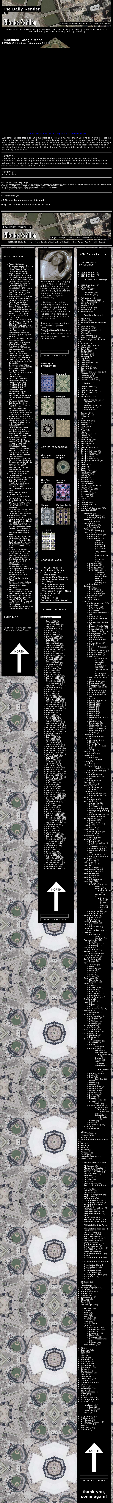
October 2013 (52, 657)
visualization (87, 1398)
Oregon (87, 932)
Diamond (93, 1327)
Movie (84, 1143)
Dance (84, 394)
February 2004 (53, 834)
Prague (92, 1096)
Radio (84, 1303)
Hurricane (89, 1405)
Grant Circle (95, 643)
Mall (91, 656)
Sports (84, 1358)
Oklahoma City (96, 930)
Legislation (89, 402)
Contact (102, 242)
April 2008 (51, 741)
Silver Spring (96, 816)
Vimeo (84, 1396)
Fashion (85, 424)
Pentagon (94, 1022)
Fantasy (85, 422)
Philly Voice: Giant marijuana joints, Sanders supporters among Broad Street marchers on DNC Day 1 (21, 431)
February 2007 (53, 767)
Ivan (91, 1407)
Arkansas (88, 529)
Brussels (93, 1043)
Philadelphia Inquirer (94, 1229)
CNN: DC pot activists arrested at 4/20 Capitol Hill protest (21, 327)
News (83, 1159)
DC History (86, 396)
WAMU (87, 1256)
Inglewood (100, 546)
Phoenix (93, 525)
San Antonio (95, 997)
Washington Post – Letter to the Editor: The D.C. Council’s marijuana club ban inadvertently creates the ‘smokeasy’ (19, 451)
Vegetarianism (88, 1392)
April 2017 (51, 634)
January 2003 (52, 859)
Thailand (88, 999)
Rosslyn (93, 1024)
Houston (93, 995)
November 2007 (53, 750)
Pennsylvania (90, 940)
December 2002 (53, 861)
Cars (72, 184)
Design (84, 413)
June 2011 (51, 669)
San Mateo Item (92, 1240)
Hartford (93, 599)
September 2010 (54, 686)
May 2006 (50, 785)
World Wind (86, 1424)
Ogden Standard (92, 1217)
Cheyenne (94, 1128)
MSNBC (87, 1206)
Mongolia (93, 1088)
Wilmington (95, 736)
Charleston (94, 1031)
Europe (92, 1048)
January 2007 (52, 769)
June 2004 (51, 828)
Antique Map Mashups (55, 577)
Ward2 (92, 704)
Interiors (85, 495)
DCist (86, 1181)
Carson (98, 540)
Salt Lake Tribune (93, 1237)
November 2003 (53, 840)
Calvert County (96, 809)
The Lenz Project (52, 591)
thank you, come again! (94, 1494)
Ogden (92, 1005)
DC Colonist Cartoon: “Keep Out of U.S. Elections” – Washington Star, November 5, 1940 (20, 563)
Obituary (85, 1282)
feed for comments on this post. (24, 200)
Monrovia (93, 1090)
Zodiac (84, 1430)
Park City (94, 1007)
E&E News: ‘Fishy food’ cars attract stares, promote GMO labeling (21, 511)
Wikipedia (86, 1418)
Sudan (92, 1121)
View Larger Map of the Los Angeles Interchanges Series (56, 134)
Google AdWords (89, 453)
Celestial (85, 366)
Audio (84, 332)
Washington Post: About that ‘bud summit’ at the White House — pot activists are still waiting (20, 441)
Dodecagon (94, 1329)
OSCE (83, 1290)
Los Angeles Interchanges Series (33, 186)
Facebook (85, 421)
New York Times (92, 1212)
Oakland (93, 563)
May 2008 (50, 739)
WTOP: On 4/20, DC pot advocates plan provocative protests (21, 340)
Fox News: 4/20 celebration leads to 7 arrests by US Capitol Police (20, 333)
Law (83, 500)
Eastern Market (96, 628)
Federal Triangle (97, 632)
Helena (92, 860)
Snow (86, 1413)
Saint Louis (95, 854)
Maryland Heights (98, 851)
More (91, 1335)
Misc (86, 1322)
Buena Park (95, 537)
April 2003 (51, 853)
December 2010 (53, 680)
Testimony (86, 1377)
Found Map (86, 434)
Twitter (84, 1386)
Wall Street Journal (93, 1254)
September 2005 (54, 800)
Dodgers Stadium (99, 543)
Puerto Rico (90, 948)
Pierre (92, 961)
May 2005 (50, 807)
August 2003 (52, 846)
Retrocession (90, 406)
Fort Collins (95, 594)
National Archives (90, 1157)
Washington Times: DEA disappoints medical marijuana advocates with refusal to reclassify (21, 422)
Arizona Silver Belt (93, 1170)
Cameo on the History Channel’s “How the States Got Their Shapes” (20, 585)
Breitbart (88, 1176)
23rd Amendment (92, 400)
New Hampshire (91, 870)
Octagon (93, 1337)
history (84, 480)
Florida (87, 738)
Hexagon (93, 1333)
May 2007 (50, 762)
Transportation (88, 1382)
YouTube (85, 1428)
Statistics (85, 1363)
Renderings (86, 1305)
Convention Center (98, 622)
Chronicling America (91, 372)
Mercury (93, 969)
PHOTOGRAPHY (36, 32)
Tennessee (89, 978)
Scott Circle (95, 693)
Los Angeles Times (93, 1202)
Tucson (92, 527)
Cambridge (94, 822)
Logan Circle (95, 655)
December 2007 (53, 748)
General (85, 441)
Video (83, 1394)
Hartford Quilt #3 (17, 384)
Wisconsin (89, 1033)
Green (84, 468)
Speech (84, 1356)
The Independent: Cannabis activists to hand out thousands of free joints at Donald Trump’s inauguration (20, 412)
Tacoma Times (91, 1242)
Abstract (88, 1308)
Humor (84, 487)
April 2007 (51, 764)
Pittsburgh (94, 946)
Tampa (92, 750)
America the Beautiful (20, 595)
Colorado (88, 586)
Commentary (87, 378)
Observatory (95, 685)
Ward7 (92, 714)
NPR (86, 1216)
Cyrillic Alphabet (89, 391)
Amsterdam (105, 1069)
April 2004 (51, 832)
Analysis (85, 304)
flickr (83, 432)
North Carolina (91, 915)
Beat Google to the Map (93, 340)
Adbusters (86, 298)
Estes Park (94, 592)
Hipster (84, 478)
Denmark (99, 1052)
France (98, 1060)
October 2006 (52, 775)
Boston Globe (91, 1174)
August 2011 (52, 665)
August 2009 (52, 710)
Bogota (103, 1117)
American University (94, 606)
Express (93, 1273)
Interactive (86, 493)
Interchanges (34, 187)
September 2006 (54, 777)
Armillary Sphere (92, 315)
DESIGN (59, 32)
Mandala (88, 1318)
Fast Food (86, 426)
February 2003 (53, 857)
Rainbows (88, 1411)
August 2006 (52, 779)
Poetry (84, 1293)
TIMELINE (56, 30)
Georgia (88, 752)
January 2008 (52, 747)
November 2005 (53, 796)
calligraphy (86, 357)
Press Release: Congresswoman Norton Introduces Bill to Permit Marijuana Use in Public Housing (21, 268)
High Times (89, 1197)
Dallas (92, 989)
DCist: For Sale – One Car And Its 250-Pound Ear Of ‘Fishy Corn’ (20, 321)
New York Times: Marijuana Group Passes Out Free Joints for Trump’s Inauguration (21, 372)
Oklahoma (89, 929)
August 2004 (52, 825)
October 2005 (52, 798)
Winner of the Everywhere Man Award (54, 599)
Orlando (93, 744)
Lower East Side (103, 904)
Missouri (88, 839)
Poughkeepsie (96, 911)
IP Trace (85, 497)
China (92, 1045)
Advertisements (88, 300)
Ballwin (93, 841)
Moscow (99, 1100)
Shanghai (99, 1047)
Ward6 (92, 712)
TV (82, 1384)
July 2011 (51, 667)
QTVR (83, 1301)
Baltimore (94, 805)
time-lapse (86, 1379)
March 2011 (51, 674)
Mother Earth (90, 1324)
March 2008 (51, 743)
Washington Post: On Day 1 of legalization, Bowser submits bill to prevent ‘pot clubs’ (20, 461)
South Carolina (91, 955)
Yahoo (84, 1426)
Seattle (92, 1028)
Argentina (99, 1107)
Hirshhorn (100, 658)
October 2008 (52, 729)
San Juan (94, 950)
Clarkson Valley (97, 843)
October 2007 (52, 752)
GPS (83, 462)
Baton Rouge (95, 793)
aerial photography (16, 184)
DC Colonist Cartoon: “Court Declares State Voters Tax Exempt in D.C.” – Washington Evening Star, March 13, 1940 (21, 529)
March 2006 (51, 788)
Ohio (86, 925)
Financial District (99, 574)
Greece (98, 1062)
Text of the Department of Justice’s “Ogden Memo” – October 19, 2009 (20, 545)
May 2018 (50, 623)
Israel (92, 1081)
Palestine (93, 1094)
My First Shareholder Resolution (19, 497)
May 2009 (50, 716)
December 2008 (53, 726)
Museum (85, 1149)
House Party (87, 483)
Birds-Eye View (88, 345)
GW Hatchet (90, 1193)
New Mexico (90, 877)
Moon (92, 970)
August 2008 (52, 733)
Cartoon (85, 364)
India (91, 1075)
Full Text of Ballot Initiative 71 (18, 493)
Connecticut (90, 597)
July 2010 (51, 689)
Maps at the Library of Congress (55, 593)
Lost (86, 1316)
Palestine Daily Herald (95, 1221)
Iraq (91, 1077)
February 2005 (53, 813)
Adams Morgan (96, 603)
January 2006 (52, 792)
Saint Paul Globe (92, 1235)
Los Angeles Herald (94, 1200)
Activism (85, 289)
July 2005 (51, 804)
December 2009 (53, 703)
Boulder (93, 588)
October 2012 (52, 663)
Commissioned (88, 380)
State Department (98, 694)
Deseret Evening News (95, 1185)
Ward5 (92, 710)
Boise (92, 763)
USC (97, 561)
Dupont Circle (96, 626)
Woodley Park (96, 729)
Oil (82, 1284)
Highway (4, 186)
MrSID (84, 1145)
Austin (92, 986)
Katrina (93, 1409)
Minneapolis (95, 832)
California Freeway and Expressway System (51, 184)
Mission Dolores (98, 581)
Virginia (88, 1014)
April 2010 (51, 695)
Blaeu (84, 347)
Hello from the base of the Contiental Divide (20, 602)
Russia (92, 1098)
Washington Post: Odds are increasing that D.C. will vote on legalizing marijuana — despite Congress (21, 481)
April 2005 (51, 809)
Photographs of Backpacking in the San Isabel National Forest (21, 607)
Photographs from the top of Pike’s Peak (20, 598)
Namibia (93, 1092)
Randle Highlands (98, 687)
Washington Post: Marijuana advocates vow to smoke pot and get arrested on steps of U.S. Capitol (20, 348)
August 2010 (52, 688)
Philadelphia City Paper (96, 1225)
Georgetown (95, 634)
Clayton (93, 845)
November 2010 (53, 682)
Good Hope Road (97, 639)
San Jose (93, 584)
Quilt (86, 1326)
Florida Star (90, 1189)
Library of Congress (91, 508)
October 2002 (52, 865)
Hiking (84, 476)
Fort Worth (94, 993)
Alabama (88, 514)
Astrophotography (90, 330)
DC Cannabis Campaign (96, 280)
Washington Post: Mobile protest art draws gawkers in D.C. (20, 517)
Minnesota (89, 830)
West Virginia (90, 1029)
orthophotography (90, 1288)
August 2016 (52, 638)
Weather (85, 1401)
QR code (85, 1299)
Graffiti (84, 464)
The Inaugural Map (53, 584)
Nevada (87, 866)
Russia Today (90, 1233)
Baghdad (99, 1079)
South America (96, 1106)
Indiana (87, 773)
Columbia (94, 957)
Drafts (87, 383)
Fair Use (88, 242)
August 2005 (52, 802)
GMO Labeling (88, 447)
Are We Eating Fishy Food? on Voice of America (19, 506)
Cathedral (94, 611)
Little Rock (94, 531)
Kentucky (88, 786)
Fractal (87, 1310)
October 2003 (52, 842)
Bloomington (95, 774)
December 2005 (53, 794)
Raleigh (93, 919)
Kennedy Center (97, 651)
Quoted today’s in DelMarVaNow (18, 474)
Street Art (86, 1371)
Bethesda (93, 807)
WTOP (87, 1278)
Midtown (104, 908)
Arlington (94, 1018)
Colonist (44, 242)
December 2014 (53, 649)
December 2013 (53, 655)
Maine (87, 797)
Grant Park (100, 769)
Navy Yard (94, 683)
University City (96, 856)
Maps (86, 404)
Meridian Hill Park (98, 677)
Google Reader (88, 459)
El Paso (93, 991)
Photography (87, 1291)
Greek (84, 466)
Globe (92, 1331)
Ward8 (92, 715)
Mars (91, 967)
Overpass (55, 186)
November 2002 (53, 863)
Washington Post (92, 1271)
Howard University (98, 647)
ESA (83, 419)
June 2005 (51, 806)
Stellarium (86, 1365)
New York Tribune (93, 1214)
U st (91, 698)
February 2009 (53, 722)
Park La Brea (101, 556)
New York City (96, 885)
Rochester (94, 913)
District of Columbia (62, 242)
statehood (86, 1361)
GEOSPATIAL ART (28, 30)
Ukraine (93, 1123)
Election (85, 417)
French (84, 436)
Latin (83, 499)
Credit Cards (87, 387)
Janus (87, 1312)
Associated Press (92, 1172)
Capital (84, 359)
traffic (62, 186)
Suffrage (88, 409)
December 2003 (53, 838)
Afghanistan (95, 1041)
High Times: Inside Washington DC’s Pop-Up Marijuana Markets (20, 275)
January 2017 (52, 636)
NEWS (66, 30)
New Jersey (89, 873)
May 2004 (50, 830)
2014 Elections (88, 276)
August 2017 (52, 629)
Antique (85, 311)
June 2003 (51, 849)
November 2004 (53, 819)
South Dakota (90, 959)
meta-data (86, 1138)
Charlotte (93, 917)
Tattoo (84, 1375)
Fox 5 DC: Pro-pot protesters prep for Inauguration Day (18, 380)
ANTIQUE (50, 32)
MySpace (85, 1153)
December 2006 (53, 771)
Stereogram (86, 1367)
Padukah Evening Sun (95, 1219)
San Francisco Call (93, 1238)
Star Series (89, 1345)
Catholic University (99, 613)
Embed (96, 184)
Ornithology (87, 1286)
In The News (87, 489)
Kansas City (95, 849)
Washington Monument (100, 674)
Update (84, 1390)
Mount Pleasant (97, 681)
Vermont (88, 1010)
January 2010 (52, 701)
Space (87, 963)
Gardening (86, 440)
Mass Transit (87, 1134)
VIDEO (68, 32)
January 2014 (52, 653)
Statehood (89, 408)
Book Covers (87, 349)
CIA (91, 1020)
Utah (86, 1003)
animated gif (87, 308)
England (99, 1058)
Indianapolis (95, 776)
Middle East (95, 1087)
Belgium (99, 1050)
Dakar (97, 1104)
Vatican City (95, 1125)
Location (44, 187)
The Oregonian (91, 1246)
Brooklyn (99, 889)
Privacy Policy (77, 242)
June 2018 (51, 621)
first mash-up (74, 138)
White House (95, 727)
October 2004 (52, 821)
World (87, 1039)
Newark (92, 875)
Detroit (92, 828)
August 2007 (52, 756)
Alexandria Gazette (93, 1168)
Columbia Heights (98, 618)
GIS (82, 445)
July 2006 (51, 781)
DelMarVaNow (90, 1183)
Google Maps (20, 138)
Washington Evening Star (96, 1261)
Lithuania (99, 1064)
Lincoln (93, 864)
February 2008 (53, 745)
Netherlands (101, 1066)
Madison (93, 1035)
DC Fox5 (88, 1179)
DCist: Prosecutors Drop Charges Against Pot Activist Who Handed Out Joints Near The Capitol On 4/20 (21, 308)
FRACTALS (102, 30)
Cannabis (88, 293)
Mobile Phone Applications (94, 1140)
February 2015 (53, 646)
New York (88, 881)
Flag (83, 430)
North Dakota (90, 921)
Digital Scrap (87, 415)
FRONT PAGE (12, 30)
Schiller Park (95, 771)
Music (84, 1151)
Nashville (93, 982)
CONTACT (79, 32)
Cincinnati (94, 927)
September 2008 (54, 731)
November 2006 (53, 773)
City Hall (93, 616)
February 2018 (53, 625)
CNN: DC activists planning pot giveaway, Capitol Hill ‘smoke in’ (20, 355)
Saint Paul (94, 833)
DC (85, 601)
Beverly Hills (95, 535)
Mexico (92, 1085)
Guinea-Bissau (96, 1073)
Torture (84, 1380)
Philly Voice (90, 1231)
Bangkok (93, 1001)
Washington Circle (98, 717)
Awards (84, 334)
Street (84, 1369)
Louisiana (89, 792)
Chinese (85, 370)
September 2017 (54, 627)
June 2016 (51, 642)
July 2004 (51, 826)
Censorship (86, 368)
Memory (88, 1320)
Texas (87, 984)
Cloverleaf (79, 184)
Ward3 (92, 706)
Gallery (84, 438)
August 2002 (52, 866)
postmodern (87, 1297)
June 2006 (51, 783)
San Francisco (96, 571)
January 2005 (52, 815)
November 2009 (53, 705)
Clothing (85, 376)
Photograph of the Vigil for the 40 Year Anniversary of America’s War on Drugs (21, 572)
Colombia (99, 1115)
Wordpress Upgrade (91, 1422)
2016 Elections (88, 285)
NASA (83, 1155)
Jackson (93, 837)
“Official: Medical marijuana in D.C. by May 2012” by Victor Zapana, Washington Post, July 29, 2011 (19, 553)
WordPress (29, 142)
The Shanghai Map (53, 586)
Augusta (93, 799)
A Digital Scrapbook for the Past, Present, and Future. (75, 238)
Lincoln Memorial (99, 665)
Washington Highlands (95, 722)
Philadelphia (95, 944)
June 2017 (51, 632)
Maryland (88, 801)
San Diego (94, 569)
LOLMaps (85, 1132)
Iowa (86, 778)
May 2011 (50, 670)
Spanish (85, 1354)
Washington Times (93, 1275)
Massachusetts (91, 818)
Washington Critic (90, 1399)
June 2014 (51, 651)
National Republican (94, 1208)
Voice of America (92, 1252)
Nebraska (88, 862)
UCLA (97, 559)
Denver (92, 590)
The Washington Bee (94, 1248)
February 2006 (53, 790)
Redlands (93, 565)
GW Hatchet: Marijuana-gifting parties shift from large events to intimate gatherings (21, 282)
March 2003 (51, 855)
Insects (84, 491)
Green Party (87, 470)
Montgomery (95, 517)
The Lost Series (51, 572)
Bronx (98, 887)
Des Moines (95, 780)
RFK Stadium (95, 691)
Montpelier (94, 1012)
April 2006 (51, 787)
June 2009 (51, 714)
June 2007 (51, 760)
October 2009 (52, 707)
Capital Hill (95, 609)
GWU (91, 645)
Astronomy (86, 328)
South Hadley (96, 824)
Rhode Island (90, 951)
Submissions (87, 1373)
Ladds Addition (99, 937)
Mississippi (89, 835)
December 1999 (53, 868)
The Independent (92, 1244)
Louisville (94, 788)
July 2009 (51, 712)
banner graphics (89, 338)
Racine (92, 1037)
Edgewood (94, 630)
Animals (85, 306)
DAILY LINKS (87, 392)
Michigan (88, 826)
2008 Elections (88, 274)
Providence (94, 953)
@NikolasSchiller (94, 253)
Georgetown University (95, 636)
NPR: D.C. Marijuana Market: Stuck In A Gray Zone (19, 315)
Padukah (93, 790)
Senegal (93, 1102)
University (86, 1388)
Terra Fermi (49, 575)
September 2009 (54, 708)
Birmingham (95, 516)
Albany (92, 883)
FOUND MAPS (89, 30)
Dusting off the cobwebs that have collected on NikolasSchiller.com (19, 469)
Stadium (85, 1360)
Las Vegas (94, 868)
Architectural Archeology (93, 322)
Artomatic (86, 326)
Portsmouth (95, 871)
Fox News (89, 1191)
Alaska (87, 519)
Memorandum (87, 1136)
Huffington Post (92, 1198)
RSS (95, 242)
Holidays (85, 481)
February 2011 (53, 676)
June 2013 (51, 661)
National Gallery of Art (102, 669)
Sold (83, 1352)
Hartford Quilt (16, 388)
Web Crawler (87, 1416)
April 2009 (51, 718)
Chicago (93, 767)
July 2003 (51, 847)
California (29, 184)
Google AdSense (89, 451)
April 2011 (51, 672)
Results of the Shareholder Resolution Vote (21, 489)
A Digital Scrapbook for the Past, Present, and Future (85, 23)
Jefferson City (96, 847)
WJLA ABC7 (90, 1276)
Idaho (86, 761)
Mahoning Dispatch (93, 1204)
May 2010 (50, 693)
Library (84, 506)
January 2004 (52, 836)
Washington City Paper (95, 1257)
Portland (93, 934)
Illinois (87, 765)
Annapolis (94, 803)
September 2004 (54, 823)
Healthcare (86, 472)
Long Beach (101, 552)
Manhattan (100, 894)
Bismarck (93, 923)
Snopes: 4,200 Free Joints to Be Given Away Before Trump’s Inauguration (20, 404)
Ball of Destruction (53, 588)
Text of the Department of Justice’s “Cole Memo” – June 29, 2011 (21, 538)
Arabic (84, 321)
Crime (84, 389)
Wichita (93, 784)
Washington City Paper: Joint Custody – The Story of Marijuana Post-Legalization (21, 299)
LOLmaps (47, 581)
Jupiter (92, 965)
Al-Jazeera (89, 1166)
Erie (91, 942)
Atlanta (92, 753)
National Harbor (97, 814)
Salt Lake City (96, 1009)
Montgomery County (99, 811)
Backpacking (87, 336)
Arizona (87, 523)
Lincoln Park (95, 653)
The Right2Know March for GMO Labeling (20, 522)
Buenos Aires (104, 1110)
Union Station (96, 700)
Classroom (86, 374)
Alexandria (94, 1016)
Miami (92, 742)
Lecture (84, 502)
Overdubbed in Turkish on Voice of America (20, 501)
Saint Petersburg (97, 746)
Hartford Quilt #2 (17, 386)
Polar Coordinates (98, 1339)
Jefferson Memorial (99, 661)
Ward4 (92, 708)
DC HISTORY (44, 30)
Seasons (85, 1350)
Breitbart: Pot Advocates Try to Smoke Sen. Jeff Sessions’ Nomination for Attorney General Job (20, 394)
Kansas (87, 782)
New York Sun (91, 1210)
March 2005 (51, 811)
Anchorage (94, 521)
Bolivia (98, 1113)
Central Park (103, 899)
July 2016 (51, 640)
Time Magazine (91, 1250)
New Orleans (95, 795)
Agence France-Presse (95, 1162)
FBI (82, 428)
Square (92, 1343)
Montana (88, 858)
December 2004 (53, 817)
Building (85, 353)
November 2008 (53, 728)
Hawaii (87, 755)
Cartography (87, 362)
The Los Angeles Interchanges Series (52, 569)
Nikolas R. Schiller (25, 242)
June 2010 (51, 691)
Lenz (86, 1314)
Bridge (84, 351)
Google (84, 449)
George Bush (87, 443)
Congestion (88, 184)
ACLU (83, 287)
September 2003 (54, 844)
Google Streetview (90, 461)
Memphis (93, 980)
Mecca (92, 1083)
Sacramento (95, 567)
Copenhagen (106, 1054)
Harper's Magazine (93, 1195)
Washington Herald (93, 1265)
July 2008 (51, 735)
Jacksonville (95, 740)
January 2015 (52, 648)
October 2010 (52, 684)
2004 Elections (88, 272)
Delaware (88, 734)
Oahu (91, 757)
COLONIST (75, 30)
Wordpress (86, 1420)
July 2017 (51, 630)
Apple (84, 319)
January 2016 (52, 644)
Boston (92, 820)
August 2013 (52, 659)
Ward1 (92, 702)
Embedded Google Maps (22, 40)
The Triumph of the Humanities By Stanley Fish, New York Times (20, 591)
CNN (86, 1178)
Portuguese (86, 1295)
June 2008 (51, 737)
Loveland (93, 596)
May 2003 (50, 851)
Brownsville (95, 988)
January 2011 (52, 678)
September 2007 (54, 754)
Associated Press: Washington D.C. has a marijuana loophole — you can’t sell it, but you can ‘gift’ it (20, 291)
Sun (91, 974)
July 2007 (51, 758)
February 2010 (53, 699)
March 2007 (51, 766)
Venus (92, 976)
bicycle (84, 343)
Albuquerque (95, 879)
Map (48, 186)
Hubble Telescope (90, 485)
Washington (89, 1026)
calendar (85, 355)
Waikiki (98, 759)
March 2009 (51, 720)
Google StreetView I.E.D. (56, 579)
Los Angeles (13, 186)
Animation (86, 309)
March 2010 (51, 697)
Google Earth (87, 455)
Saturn (92, 972)
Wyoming (88, 1127)
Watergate (94, 725)
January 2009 (52, 724)
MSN (83, 1147)
